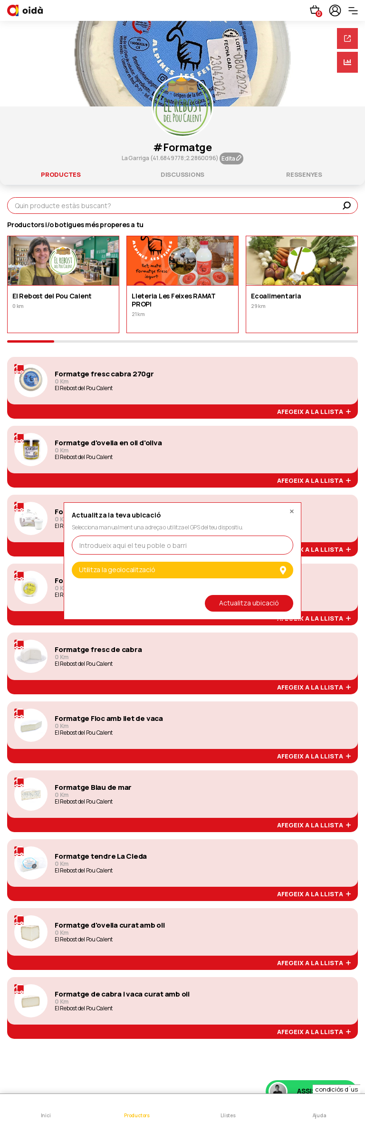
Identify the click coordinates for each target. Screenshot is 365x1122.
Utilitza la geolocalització (182, 569)
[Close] (292, 509)
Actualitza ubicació (249, 602)
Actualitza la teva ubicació (116, 515)
